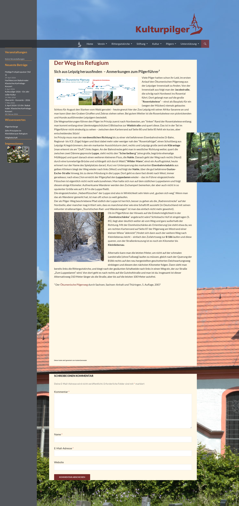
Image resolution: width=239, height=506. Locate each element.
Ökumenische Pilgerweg (74, 284)
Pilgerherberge (11, 126)
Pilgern (170, 43)
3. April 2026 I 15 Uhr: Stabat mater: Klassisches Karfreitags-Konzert (18, 108)
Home (90, 43)
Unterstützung (189, 43)
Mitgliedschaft (11, 137)
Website (59, 462)
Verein (101, 43)
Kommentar (61, 391)
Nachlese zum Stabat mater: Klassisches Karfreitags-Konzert (17, 83)
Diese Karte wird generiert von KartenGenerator (70, 360)
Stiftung (141, 43)
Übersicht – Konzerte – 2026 (17, 100)
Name (58, 434)
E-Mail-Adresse (64, 448)
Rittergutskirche (121, 43)
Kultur (155, 43)
